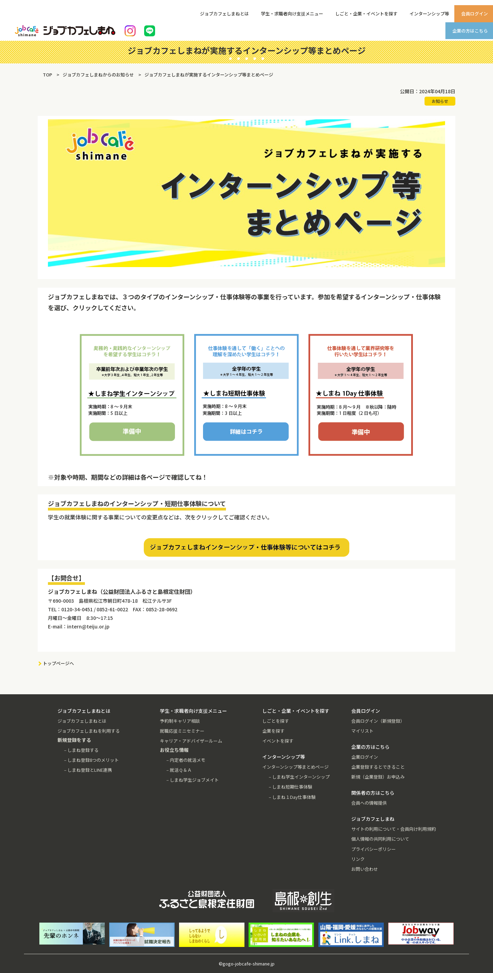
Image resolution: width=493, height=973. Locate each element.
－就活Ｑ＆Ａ (178, 770)
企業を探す (273, 731)
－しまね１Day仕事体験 (292, 797)
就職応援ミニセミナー (182, 731)
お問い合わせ (364, 869)
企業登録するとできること (378, 767)
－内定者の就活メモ (185, 760)
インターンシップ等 (429, 13)
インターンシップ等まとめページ (295, 767)
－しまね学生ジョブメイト (192, 780)
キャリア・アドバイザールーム (191, 740)
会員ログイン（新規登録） (378, 721)
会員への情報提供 (369, 803)
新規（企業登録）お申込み (378, 776)
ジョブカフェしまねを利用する (89, 731)
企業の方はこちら (470, 30)
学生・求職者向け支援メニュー (292, 13)
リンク (358, 859)
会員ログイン (474, 13)
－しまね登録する (81, 750)
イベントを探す (277, 740)
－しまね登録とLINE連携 (87, 770)
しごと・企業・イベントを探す (366, 13)
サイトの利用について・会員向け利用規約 (393, 829)
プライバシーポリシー (373, 849)
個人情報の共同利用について (380, 839)
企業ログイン (364, 757)
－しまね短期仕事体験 (290, 786)
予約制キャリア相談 (180, 721)
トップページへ (58, 663)
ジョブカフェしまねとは (224, 13)
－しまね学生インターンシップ (299, 776)
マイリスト (362, 731)
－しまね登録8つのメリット (91, 760)
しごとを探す (275, 721)
